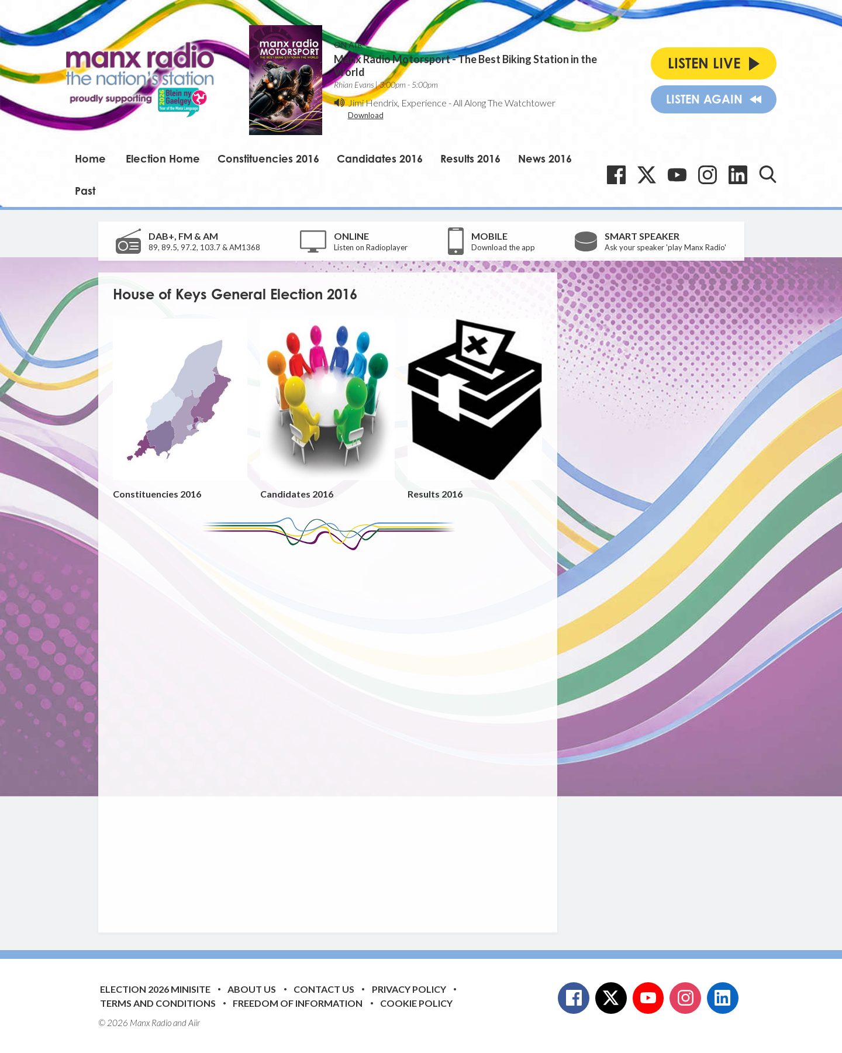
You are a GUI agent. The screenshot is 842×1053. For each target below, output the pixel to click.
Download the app (503, 247)
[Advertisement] (332, 732)
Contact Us (324, 989)
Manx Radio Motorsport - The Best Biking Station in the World (465, 65)
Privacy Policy (409, 989)
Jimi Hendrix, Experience (397, 102)
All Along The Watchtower (504, 102)
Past (85, 190)
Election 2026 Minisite (155, 989)
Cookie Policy (416, 1003)
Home (90, 158)
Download (366, 115)
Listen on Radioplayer (371, 247)
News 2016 (545, 158)
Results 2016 (470, 158)
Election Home (163, 158)
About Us (251, 989)
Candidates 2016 (380, 158)
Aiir (194, 1022)
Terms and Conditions (158, 1003)
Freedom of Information (298, 1003)
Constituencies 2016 (268, 158)
